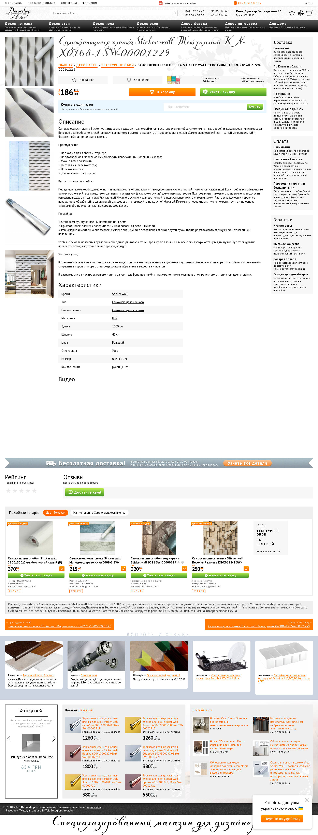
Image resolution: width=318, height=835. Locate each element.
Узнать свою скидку (38, 575)
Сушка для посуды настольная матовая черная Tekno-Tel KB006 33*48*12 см (218, 677)
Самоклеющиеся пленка (128, 310)
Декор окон (147, 23)
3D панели (65, 27)
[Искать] (174, 13)
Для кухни (274, 27)
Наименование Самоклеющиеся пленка (99, 512)
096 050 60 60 (219, 11)
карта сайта (94, 807)
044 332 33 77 (194, 11)
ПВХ (114, 318)
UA (305, 2)
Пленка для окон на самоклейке (101, 732)
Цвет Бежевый (55, 512)
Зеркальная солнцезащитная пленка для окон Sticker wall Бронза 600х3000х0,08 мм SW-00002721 (162, 780)
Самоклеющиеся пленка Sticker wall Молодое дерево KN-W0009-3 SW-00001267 (95, 562)
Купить (254, 107)
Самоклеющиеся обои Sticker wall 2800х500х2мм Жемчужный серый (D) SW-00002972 (35, 562)
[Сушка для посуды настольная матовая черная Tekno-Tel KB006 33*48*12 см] (221, 657)
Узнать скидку (219, 91)
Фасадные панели (209, 30)
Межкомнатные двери (236, 27)
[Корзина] (309, 13)
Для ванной (287, 27)
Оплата (281, 141)
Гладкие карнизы (14, 27)
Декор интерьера (241, 23)
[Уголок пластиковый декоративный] (159, 657)
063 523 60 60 (194, 15)
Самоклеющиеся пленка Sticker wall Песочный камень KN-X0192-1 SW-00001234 (217, 562)
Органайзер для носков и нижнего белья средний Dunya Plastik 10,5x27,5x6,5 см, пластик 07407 (284, 678)
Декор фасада (194, 23)
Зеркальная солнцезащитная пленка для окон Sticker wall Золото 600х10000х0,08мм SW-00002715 (163, 723)
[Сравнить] (301, 13)
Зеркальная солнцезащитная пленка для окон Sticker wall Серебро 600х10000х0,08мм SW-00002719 (100, 723)
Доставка (282, 42)
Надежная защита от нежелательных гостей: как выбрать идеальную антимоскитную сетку (286, 723)
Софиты (194, 30)
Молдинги (54, 27)
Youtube (69, 810)
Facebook (12, 810)
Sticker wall (209, 81)
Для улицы (299, 27)
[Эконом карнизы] (96, 657)
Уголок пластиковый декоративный (163, 675)
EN (308, 2)
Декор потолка (18, 23)
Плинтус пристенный (110, 27)
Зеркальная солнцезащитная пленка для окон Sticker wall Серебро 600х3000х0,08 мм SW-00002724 (161, 752)
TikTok (45, 810)
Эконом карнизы (89, 675)
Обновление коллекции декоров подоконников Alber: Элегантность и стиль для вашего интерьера (229, 767)
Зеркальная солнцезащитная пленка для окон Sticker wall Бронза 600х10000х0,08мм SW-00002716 (100, 752)
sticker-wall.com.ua (253, 81)
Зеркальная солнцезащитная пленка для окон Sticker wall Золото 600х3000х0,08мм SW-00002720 (101, 780)
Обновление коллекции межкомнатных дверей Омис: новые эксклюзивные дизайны (289, 745)
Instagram (34, 810)
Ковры (96, 27)
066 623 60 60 (219, 15)
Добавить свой (84, 492)
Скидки (247, 3)
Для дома (278, 23)
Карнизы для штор (146, 27)
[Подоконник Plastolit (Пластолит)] (34, 657)
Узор (115, 351)
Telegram (56, 810)
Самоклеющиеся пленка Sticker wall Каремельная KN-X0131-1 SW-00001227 (60, 626)
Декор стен (59, 23)
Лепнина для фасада (192, 27)
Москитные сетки (145, 30)
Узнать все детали (247, 463)
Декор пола (103, 23)
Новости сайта (202, 710)
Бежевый (118, 342)
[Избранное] (292, 13)
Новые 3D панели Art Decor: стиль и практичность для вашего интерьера (227, 745)
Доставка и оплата (42, 2)
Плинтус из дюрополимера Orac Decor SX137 (31, 746)
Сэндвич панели (64, 30)
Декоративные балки (27, 30)
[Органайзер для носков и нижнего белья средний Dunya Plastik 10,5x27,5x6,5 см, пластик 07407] (284, 657)
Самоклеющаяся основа (128, 302)
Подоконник (163, 27)
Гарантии (282, 219)
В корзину (162, 91)
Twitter (23, 810)
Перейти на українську (282, 818)
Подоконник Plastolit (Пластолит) (38, 675)
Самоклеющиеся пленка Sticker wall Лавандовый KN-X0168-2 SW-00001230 (258, 626)
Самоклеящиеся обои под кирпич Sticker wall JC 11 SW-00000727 (155, 560)
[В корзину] (61, 568)
